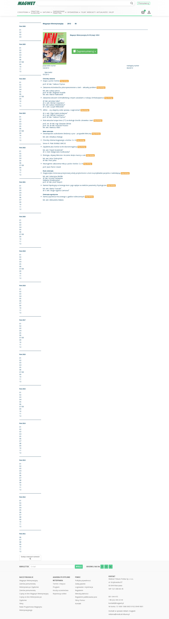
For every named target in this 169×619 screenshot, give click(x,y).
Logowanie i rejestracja (84, 587)
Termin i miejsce (59, 584)
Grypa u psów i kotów (51, 81)
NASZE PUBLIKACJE (26, 577)
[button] (24, 12)
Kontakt (78, 603)
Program (56, 587)
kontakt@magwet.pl (116, 603)
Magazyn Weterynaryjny (53, 23)
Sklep (111, 12)
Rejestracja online (59, 594)
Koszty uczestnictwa (60, 590)
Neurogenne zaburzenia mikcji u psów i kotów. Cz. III (63, 164)
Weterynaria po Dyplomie (29, 587)
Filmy (83, 12)
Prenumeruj (143, 3)
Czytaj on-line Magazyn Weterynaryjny (33, 594)
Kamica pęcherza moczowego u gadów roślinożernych (63, 196)
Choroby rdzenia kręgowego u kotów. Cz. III (59, 140)
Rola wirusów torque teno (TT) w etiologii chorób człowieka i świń (68, 120)
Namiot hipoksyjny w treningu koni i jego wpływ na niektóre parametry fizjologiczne (74, 185)
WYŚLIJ (79, 567)
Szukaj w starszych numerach (30, 557)
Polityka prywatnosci (83, 580)
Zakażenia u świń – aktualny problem (69, 87)
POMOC (77, 577)
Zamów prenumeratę (27, 584)
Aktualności (102, 12)
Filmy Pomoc (80, 600)
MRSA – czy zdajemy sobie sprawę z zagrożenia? (61, 110)
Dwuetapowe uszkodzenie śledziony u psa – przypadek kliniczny (67, 133)
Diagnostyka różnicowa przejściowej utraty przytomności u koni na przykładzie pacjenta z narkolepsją (81, 173)
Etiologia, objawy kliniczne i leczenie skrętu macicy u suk (64, 155)
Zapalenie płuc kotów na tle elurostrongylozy (60, 147)
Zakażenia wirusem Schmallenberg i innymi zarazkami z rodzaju (73, 98)
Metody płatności (81, 594)
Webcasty (91, 12)
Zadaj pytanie (80, 584)
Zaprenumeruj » (84, 51)
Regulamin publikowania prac (86, 597)
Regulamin (79, 590)
